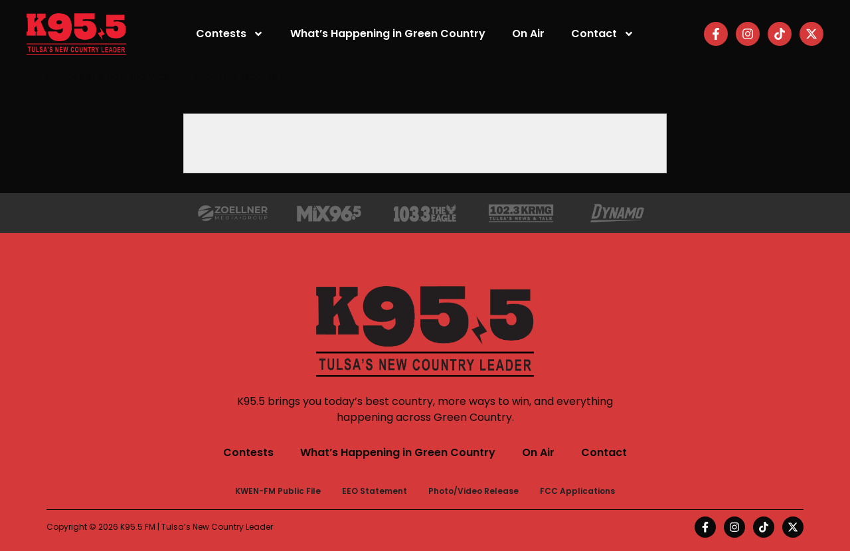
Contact (602, 34)
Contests (230, 34)
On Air (528, 33)
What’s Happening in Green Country (387, 33)
